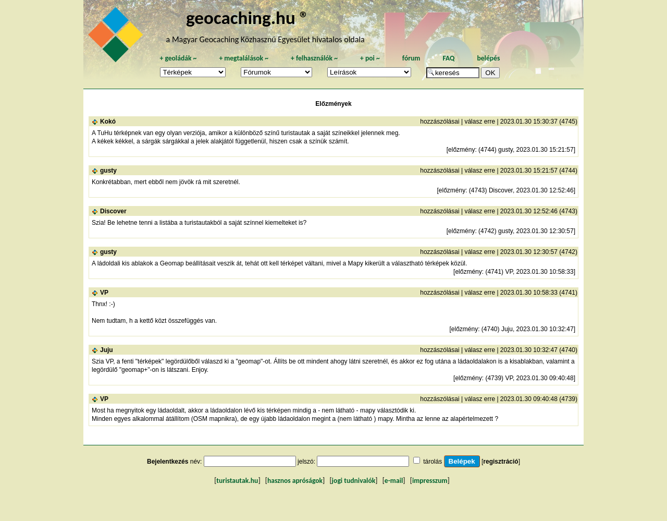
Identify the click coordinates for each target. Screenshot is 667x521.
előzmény (461, 149)
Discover (113, 211)
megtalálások (243, 58)
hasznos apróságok (295, 480)
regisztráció (500, 461)
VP (104, 292)
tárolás (432, 461)
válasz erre (479, 121)
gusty (108, 170)
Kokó (108, 121)
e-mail (394, 480)
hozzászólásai (439, 121)
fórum (411, 58)
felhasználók (314, 58)
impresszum (430, 480)
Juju (106, 350)
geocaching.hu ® (247, 17)
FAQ (448, 58)
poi (370, 58)
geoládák (178, 58)
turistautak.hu (237, 480)
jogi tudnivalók (354, 480)
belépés (488, 58)
